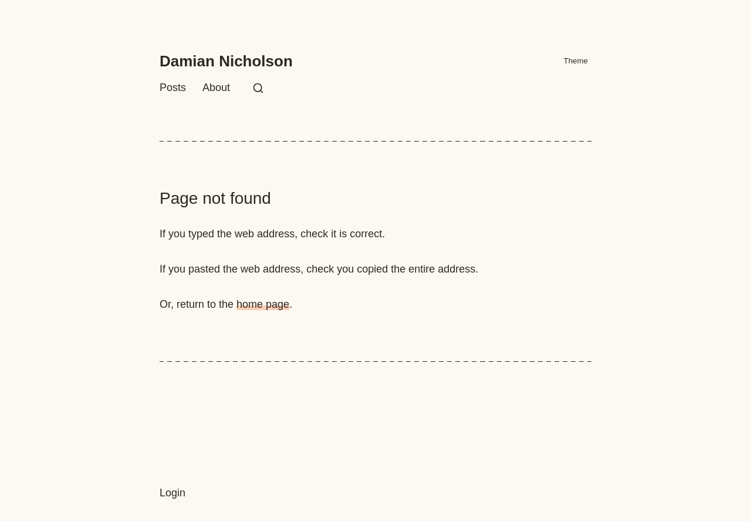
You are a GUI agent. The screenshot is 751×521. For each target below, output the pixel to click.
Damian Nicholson (226, 61)
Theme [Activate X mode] (570, 61)
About (216, 87)
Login (172, 493)
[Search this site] (258, 88)
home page (262, 304)
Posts (173, 87)
